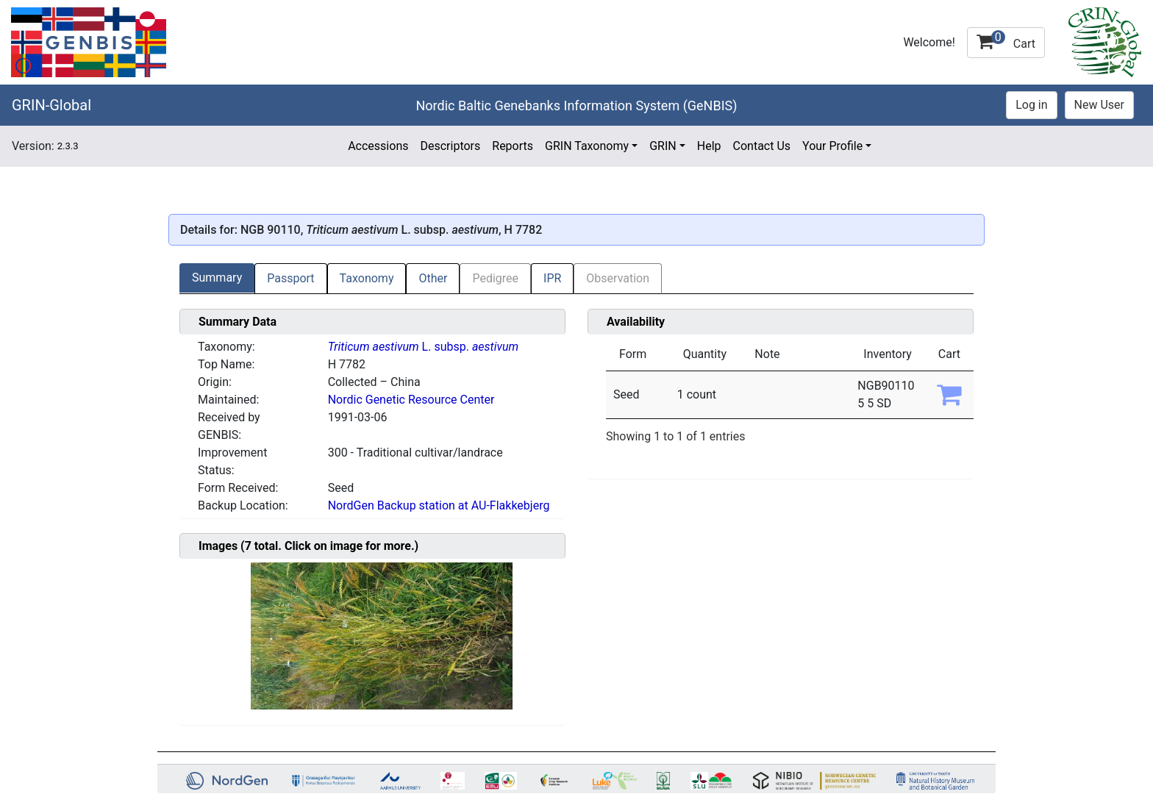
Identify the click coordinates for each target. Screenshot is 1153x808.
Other (432, 278)
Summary (217, 278)
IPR (552, 278)
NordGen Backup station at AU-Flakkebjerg (439, 505)
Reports (512, 146)
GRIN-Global (51, 105)
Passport (290, 278)
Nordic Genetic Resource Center (411, 400)
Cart (1006, 40)
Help (709, 146)
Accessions (378, 146)
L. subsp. (423, 347)
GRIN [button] (663, 146)
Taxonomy (367, 278)
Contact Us (762, 146)
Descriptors (450, 146)
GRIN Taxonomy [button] (587, 146)
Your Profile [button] (832, 146)
